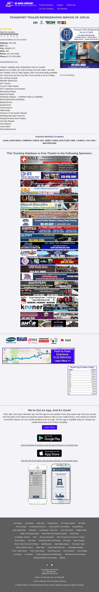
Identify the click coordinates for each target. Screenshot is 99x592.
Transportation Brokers (75, 547)
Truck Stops (17, 554)
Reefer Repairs (20, 540)
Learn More (49, 427)
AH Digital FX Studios (76, 585)
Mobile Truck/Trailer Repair (29, 533)
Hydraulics (32, 530)
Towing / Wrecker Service (24, 547)
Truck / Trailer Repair (37, 551)
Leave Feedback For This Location (13, 39)
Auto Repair (18, 523)
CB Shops (81, 523)
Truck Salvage (82, 551)
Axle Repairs (29, 523)
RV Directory (62, 9)
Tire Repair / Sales (78, 544)
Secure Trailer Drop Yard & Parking (26, 544)
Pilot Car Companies (47, 537)
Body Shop (40, 523)
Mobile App (71, 5)
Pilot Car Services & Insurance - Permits (70, 537)
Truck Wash (29, 554)
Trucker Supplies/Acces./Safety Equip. (49, 554)
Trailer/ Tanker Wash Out (56, 547)
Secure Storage (79, 540)
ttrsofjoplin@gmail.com (9, 62)
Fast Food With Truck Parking (59, 527)
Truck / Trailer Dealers (19, 551)
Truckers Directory (46, 5)
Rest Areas (32, 540)
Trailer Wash (40, 547)
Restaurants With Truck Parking (49, 540)
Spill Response (46, 544)
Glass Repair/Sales (19, 530)
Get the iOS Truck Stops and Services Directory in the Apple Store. (49, 461)
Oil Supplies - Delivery (22, 537)
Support (60, 5)
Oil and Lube (74, 533)
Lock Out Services (67, 530)
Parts (34, 537)
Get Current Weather (67, 75)
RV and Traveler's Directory (56, 581)
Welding (62, 558)
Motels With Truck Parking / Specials (54, 533)
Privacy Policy (49, 585)
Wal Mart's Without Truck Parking (45, 558)
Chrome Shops (21, 527)
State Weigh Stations (62, 544)
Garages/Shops (77, 527)
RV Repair (67, 540)
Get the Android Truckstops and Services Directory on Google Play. (49, 445)
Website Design (61, 585)
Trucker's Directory (39, 581)
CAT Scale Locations (68, 523)
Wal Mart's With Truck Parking (75, 554)
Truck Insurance (68, 551)
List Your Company (46, 9)
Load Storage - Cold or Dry (48, 530)
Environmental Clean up (37, 527)
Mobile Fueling (81, 530)
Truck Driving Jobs (53, 551)
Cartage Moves (52, 523)
